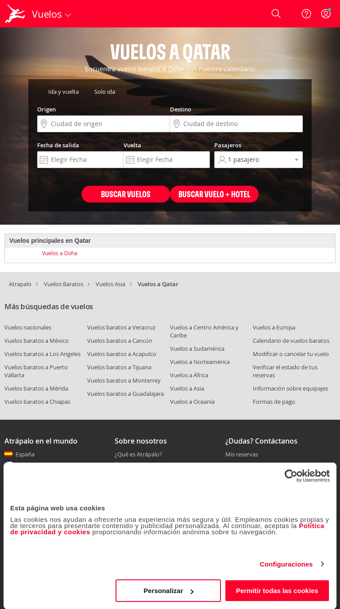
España (25, 454)
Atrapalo (20, 284)
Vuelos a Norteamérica (200, 362)
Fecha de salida (58, 145)
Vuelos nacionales (27, 327)
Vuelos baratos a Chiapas (37, 402)
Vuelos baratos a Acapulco (121, 354)
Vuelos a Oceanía (192, 402)
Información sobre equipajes (290, 388)
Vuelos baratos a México (36, 341)
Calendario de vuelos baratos (291, 341)
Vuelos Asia (110, 284)
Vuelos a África (189, 375)
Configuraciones (286, 564)
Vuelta (132, 145)
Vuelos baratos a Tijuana (119, 367)
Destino (180, 109)
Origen (46, 109)
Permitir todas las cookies (277, 590)
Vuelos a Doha (59, 253)
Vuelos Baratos (63, 284)
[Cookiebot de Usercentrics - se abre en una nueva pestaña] (291, 476)
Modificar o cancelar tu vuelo (291, 354)
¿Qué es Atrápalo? (138, 454)
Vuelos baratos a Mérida (36, 388)
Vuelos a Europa (274, 327)
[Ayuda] (306, 13)
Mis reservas (241, 454)
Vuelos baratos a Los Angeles (42, 354)
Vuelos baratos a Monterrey (124, 380)
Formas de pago (274, 402)
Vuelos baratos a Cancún (119, 341)
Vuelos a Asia (187, 388)
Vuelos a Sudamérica (197, 348)
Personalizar (168, 590)
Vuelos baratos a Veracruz (121, 327)
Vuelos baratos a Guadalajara (125, 394)
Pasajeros (227, 145)
